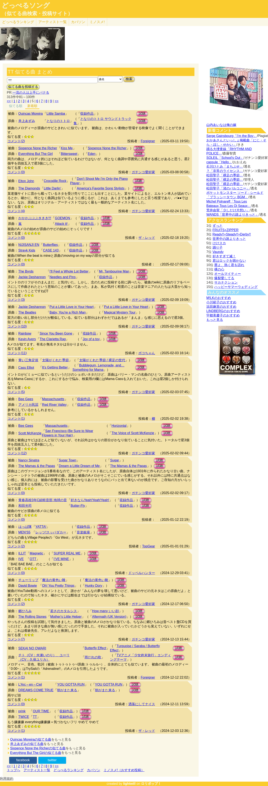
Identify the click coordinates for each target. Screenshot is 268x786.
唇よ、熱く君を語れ (229, 265)
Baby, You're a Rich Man (68, 312)
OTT (33, 559)
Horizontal (118, 425)
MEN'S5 (24, 532)
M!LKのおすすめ (218, 298)
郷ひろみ (25, 611)
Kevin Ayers (27, 339)
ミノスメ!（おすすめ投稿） (124, 770)
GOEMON (62, 218)
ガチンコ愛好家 (143, 172)
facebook (23, 760)
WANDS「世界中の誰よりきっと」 (232, 214)
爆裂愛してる (224, 278)
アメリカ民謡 (28, 404)
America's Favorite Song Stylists (100, 188)
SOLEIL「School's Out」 (224, 157)
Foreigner (148, 141)
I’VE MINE (61, 559)
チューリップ (28, 580)
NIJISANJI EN (28, 245)
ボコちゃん (146, 353)
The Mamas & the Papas (36, 466)
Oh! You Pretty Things (58, 585)
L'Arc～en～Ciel (30, 684)
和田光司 (25, 505)
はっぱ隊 (25, 526)
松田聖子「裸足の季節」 (224, 175)
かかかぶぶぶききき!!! (34, 218)
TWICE (23, 717)
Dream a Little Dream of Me (79, 466)
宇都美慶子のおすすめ (223, 315)
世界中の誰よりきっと (229, 238)
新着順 (32, 106)
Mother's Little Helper (66, 616)
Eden (91, 154)
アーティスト (52, 22)
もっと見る (214, 319)
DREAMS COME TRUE (36, 690)
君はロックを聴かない (229, 260)
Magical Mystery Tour (119, 312)
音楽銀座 (83, 532)
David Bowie (27, 585)
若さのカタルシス (63, 611)
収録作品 (87, 113)
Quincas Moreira (30, 113)
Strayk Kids (26, 250)
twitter (52, 760)
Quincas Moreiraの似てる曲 (30, 739)
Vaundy (218, 252)
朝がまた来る (67, 690)
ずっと (218, 225)
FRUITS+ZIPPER (226, 230)
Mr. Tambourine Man (114, 271)
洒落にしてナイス (141, 704)
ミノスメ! (97, 22)
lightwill (129, 783)
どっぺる (18, 22)
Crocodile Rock (55, 181)
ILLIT (22, 553)
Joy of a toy (91, 339)
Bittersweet (69, 154)
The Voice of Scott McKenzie (132, 433)
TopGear (148, 546)
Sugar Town (67, 460)
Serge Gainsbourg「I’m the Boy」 (231, 136)
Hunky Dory (93, 585)
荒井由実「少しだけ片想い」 (228, 210)
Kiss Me (67, 148)
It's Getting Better (55, 367)
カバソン (78, 22)
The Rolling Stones (32, 616)
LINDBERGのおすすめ (223, 311)
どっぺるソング (26, 5)
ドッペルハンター (141, 573)
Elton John (26, 181)
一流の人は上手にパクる (31, 92)
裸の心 (219, 269)
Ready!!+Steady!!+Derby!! (232, 234)
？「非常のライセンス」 (224, 171)
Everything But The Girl (35, 154)
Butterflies (50, 245)
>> (57, 101)
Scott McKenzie (29, 433)
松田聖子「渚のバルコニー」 (228, 188)
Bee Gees (25, 399)
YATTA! (40, 526)
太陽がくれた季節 (55, 360)
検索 (129, 79)
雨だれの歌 (93, 657)
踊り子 (218, 247)
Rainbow (24, 333)
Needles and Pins (63, 277)
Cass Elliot (26, 367)
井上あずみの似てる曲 (27, 744)
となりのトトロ (58, 121)
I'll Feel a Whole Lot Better (69, 271)
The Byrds (26, 271)
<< (9, 101)
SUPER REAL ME (67, 553)
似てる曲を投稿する (23, 86)
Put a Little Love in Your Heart (72, 307)
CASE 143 (51, 250)
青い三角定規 (28, 360)
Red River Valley (54, 404)
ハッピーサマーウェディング (236, 287)
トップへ (13, 770)
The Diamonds (29, 188)
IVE (21, 559)
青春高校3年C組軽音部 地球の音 (42, 500)
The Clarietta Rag (53, 339)
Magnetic (36, 553)
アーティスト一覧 (37, 770)
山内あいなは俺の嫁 (221, 125)
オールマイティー (227, 273)
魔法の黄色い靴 (53, 580)
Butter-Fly (78, 505)
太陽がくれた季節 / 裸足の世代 (102, 360)
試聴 (142, 113)
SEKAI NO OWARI (32, 648)
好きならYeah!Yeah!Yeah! (90, 500)
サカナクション (226, 282)
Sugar (114, 460)
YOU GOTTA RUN (70, 684)
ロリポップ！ (151, 783)
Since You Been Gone (56, 333)
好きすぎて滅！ (224, 256)
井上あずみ (26, 121)
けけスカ (219, 243)
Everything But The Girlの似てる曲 (35, 753)
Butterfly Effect (95, 648)
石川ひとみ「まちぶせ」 (224, 166)
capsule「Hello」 (219, 162)
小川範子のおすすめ (221, 302)
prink (22, 711)
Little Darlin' (52, 188)
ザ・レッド (146, 237)
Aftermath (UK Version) (109, 616)
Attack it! (61, 223)
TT (35, 717)
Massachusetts (53, 399)
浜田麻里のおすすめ (221, 306)
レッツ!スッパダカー (50, 532)
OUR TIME (41, 711)
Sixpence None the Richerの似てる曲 (38, 748)
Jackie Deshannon (32, 277)
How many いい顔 (105, 611)
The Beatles (27, 312)
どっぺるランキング (69, 770)
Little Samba (55, 113)
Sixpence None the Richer (37, 148)
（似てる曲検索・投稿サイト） (37, 13)
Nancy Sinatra (28, 460)
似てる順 (15, 106)
